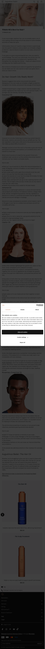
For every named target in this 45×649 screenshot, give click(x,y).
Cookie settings (22, 337)
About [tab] (37, 309)
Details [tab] (23, 309)
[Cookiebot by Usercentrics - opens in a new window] (36, 305)
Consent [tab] (8, 309)
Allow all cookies (22, 332)
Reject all (22, 342)
